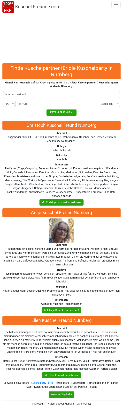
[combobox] (61, 94)
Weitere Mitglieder (61, 394)
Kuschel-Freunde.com (38, 6)
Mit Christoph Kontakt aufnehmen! (61, 202)
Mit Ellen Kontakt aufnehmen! (62, 375)
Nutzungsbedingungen (61, 403)
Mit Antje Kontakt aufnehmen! (61, 310)
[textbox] (61, 94)
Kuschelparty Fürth (42, 382)
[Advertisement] (61, 39)
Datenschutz (84, 403)
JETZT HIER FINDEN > (61, 112)
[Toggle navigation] (116, 4)
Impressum (38, 403)
